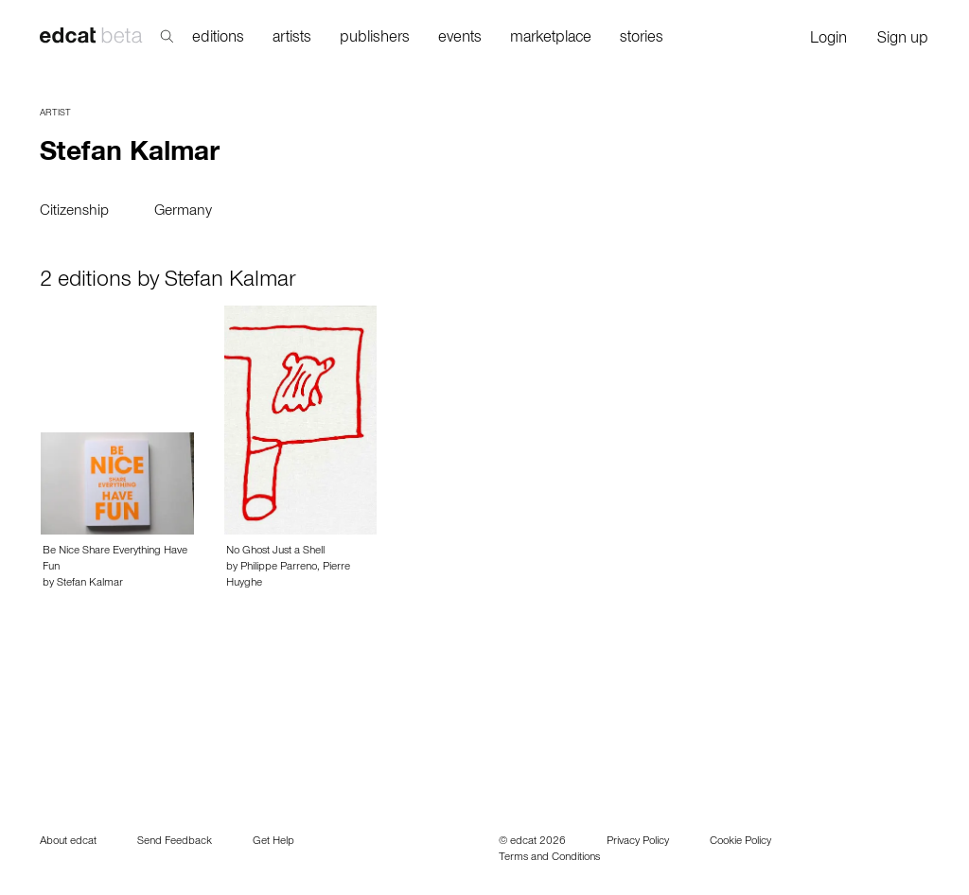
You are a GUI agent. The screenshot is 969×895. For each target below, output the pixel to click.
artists (292, 39)
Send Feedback (174, 842)
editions (218, 39)
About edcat (68, 842)
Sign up (902, 40)
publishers (375, 39)
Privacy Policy (638, 842)
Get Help (273, 842)
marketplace (550, 39)
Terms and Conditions (549, 858)
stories (641, 39)
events (460, 39)
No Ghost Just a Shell (275, 551)
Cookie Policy (740, 842)
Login (828, 40)
